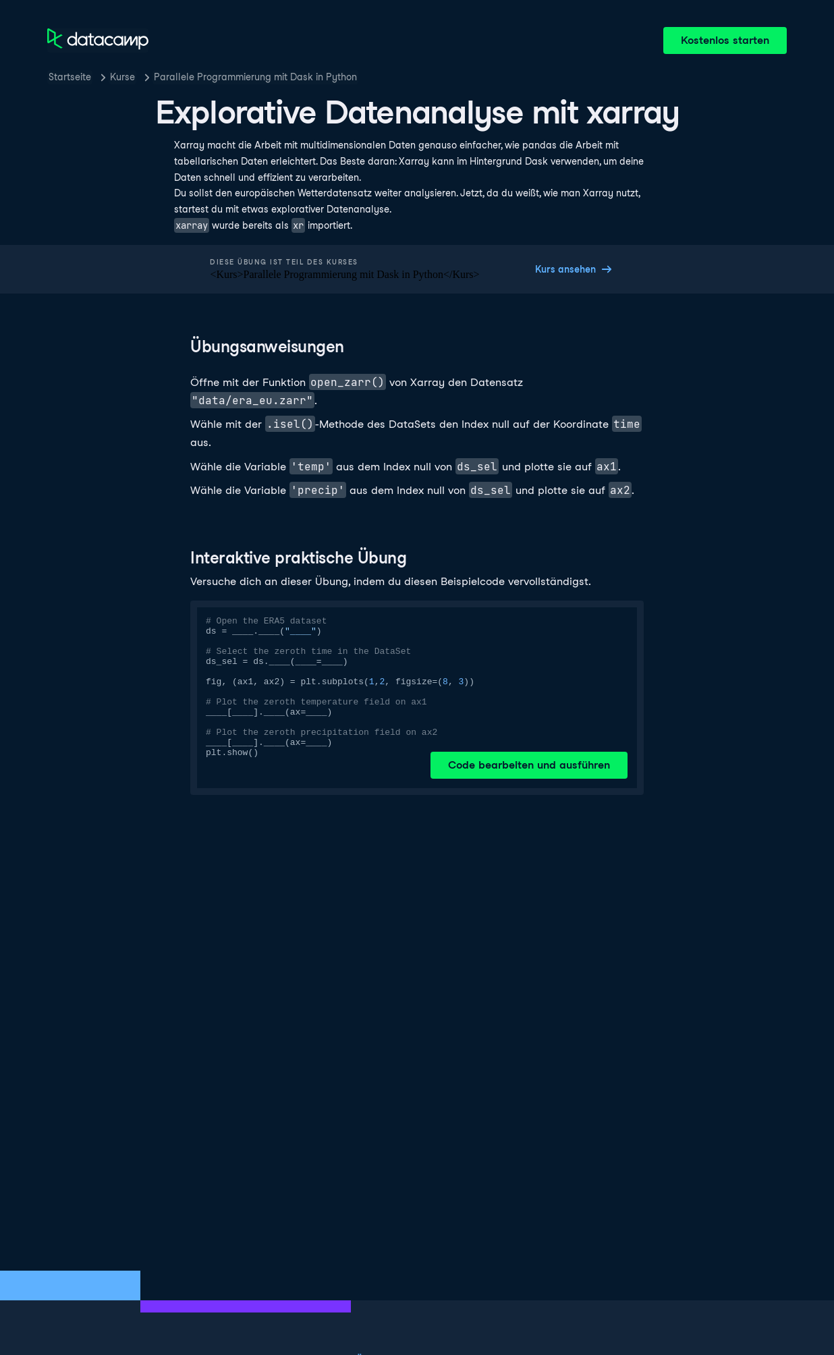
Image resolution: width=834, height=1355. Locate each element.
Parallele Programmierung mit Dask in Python (255, 77)
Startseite (70, 77)
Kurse (122, 77)
